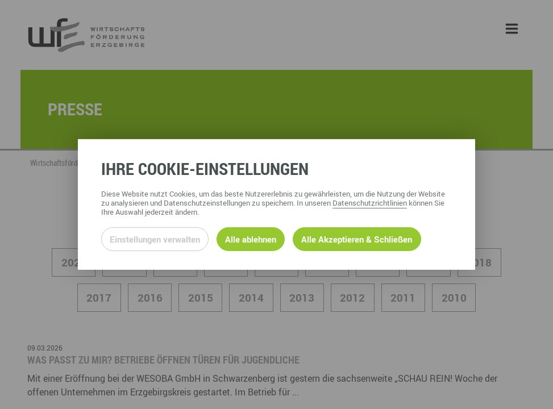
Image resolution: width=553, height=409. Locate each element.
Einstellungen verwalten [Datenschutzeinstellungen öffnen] (155, 239)
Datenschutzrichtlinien (369, 203)
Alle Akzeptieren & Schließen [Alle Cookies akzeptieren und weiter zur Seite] (356, 239)
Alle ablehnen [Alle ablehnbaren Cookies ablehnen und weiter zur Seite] (250, 239)
